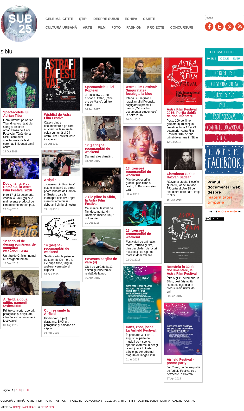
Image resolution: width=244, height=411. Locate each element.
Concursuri (181, 27)
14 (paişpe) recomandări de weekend (56, 248)
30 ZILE (224, 58)
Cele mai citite (59, 19)
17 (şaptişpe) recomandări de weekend (97, 148)
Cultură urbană (61, 27)
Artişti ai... (52, 180)
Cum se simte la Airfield (57, 312)
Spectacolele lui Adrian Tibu (16, 113)
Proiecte (156, 27)
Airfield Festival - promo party (180, 361)
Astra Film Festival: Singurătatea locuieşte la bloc (141, 90)
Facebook (209, 26)
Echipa (131, 19)
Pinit (229, 26)
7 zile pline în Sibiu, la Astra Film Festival (100, 200)
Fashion (134, 27)
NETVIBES (47, 407)
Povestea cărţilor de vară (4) (101, 260)
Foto (116, 27)
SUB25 (24, 23)
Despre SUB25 (106, 19)
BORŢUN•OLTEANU (25, 407)
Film (102, 27)
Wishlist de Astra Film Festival (57, 116)
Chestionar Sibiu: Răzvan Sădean (181, 175)
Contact (190, 400)
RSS (239, 26)
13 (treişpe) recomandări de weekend (138, 171)
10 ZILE (211, 58)
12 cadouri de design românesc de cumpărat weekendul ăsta (19, 246)
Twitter (219, 26)
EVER (236, 58)
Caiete (149, 19)
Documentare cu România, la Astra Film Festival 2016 (17, 187)
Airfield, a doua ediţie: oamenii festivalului (15, 302)
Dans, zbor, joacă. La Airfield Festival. (141, 328)
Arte (87, 27)
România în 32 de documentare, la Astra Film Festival (182, 270)
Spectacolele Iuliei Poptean (99, 88)
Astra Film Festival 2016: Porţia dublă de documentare (182, 112)
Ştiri (83, 19)
